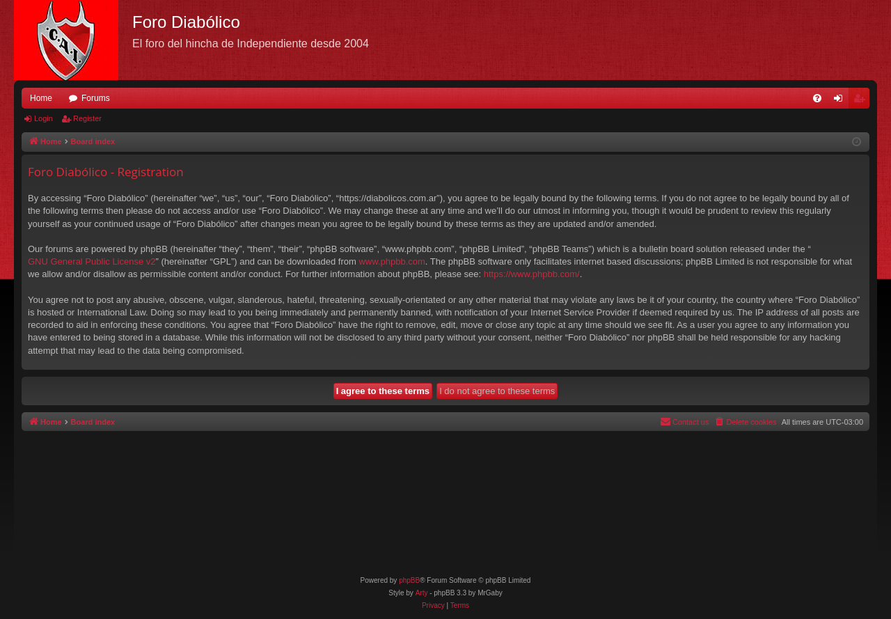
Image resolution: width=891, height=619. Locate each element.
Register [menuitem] (862, 101)
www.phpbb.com (391, 261)
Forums (95, 98)
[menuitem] (817, 98)
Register (87, 118)
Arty (422, 593)
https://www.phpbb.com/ (532, 274)
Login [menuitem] (841, 101)
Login (43, 118)
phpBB (409, 580)
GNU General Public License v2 (92, 261)
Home (41, 98)
